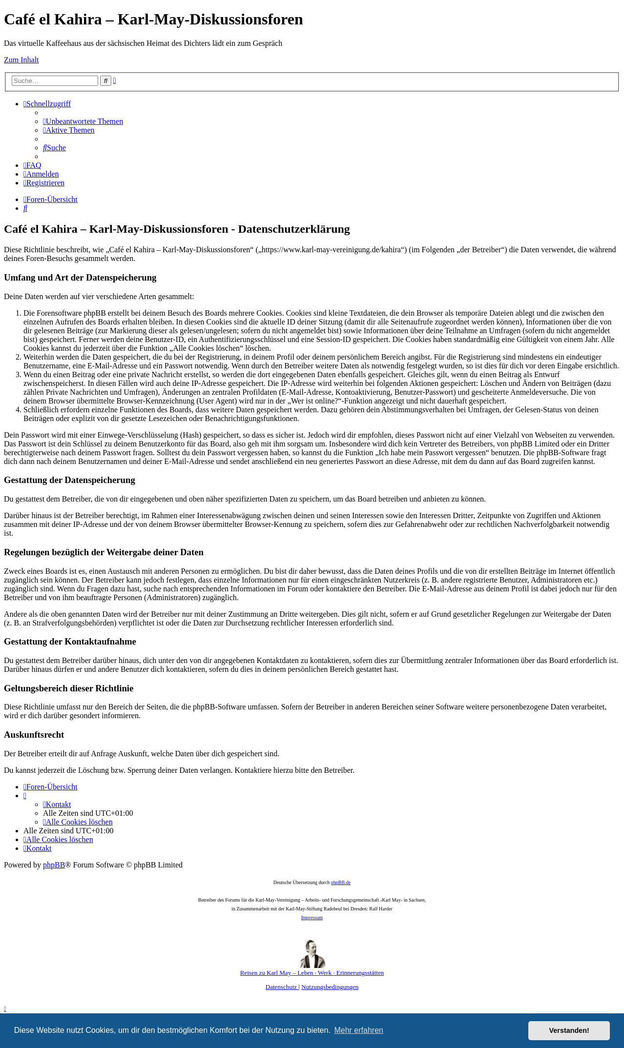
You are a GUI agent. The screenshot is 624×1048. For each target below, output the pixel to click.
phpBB (54, 865)
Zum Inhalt (21, 60)
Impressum (312, 917)
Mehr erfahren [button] (358, 1030)
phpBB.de (341, 882)
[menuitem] (83, 121)
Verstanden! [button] (569, 1030)
